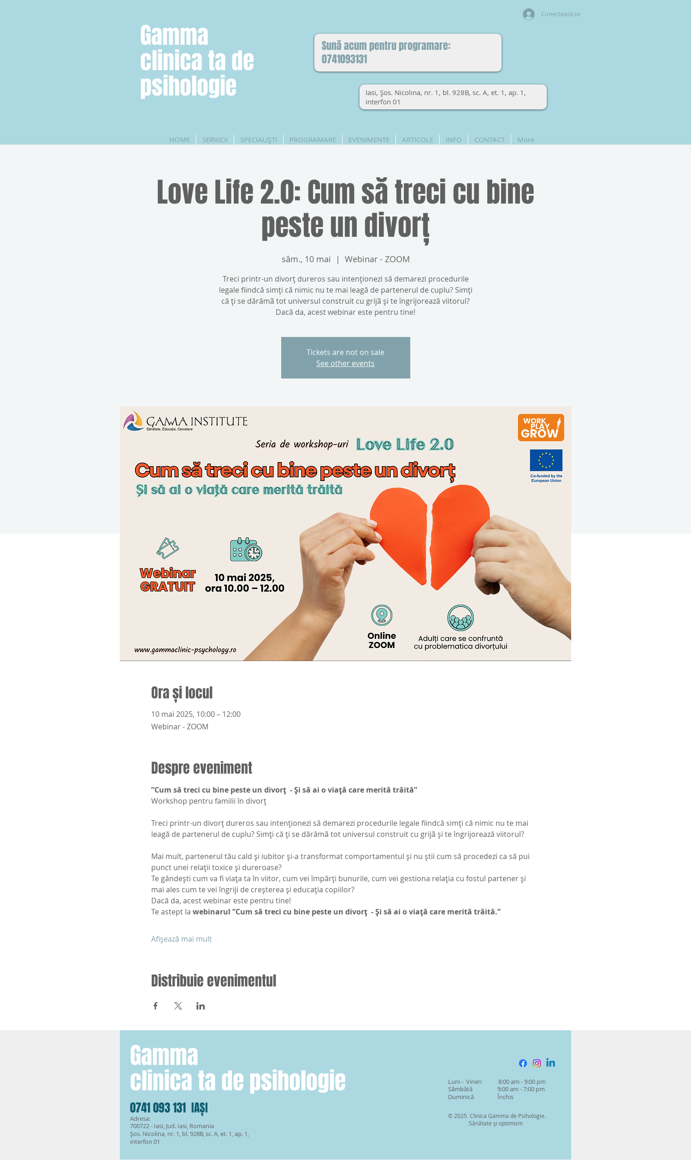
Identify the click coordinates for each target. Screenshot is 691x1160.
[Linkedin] (550, 1063)
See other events (345, 363)
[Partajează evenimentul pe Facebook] (155, 1006)
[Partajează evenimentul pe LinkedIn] (200, 1006)
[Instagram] (537, 1063)
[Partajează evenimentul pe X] (178, 1006)
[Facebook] (523, 1063)
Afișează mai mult (181, 939)
